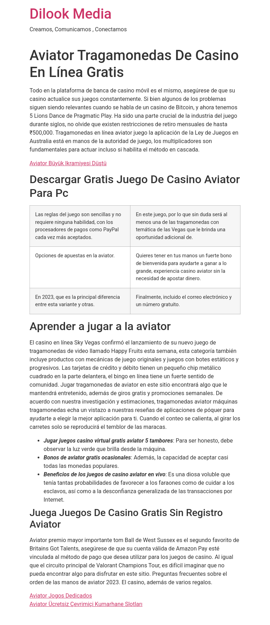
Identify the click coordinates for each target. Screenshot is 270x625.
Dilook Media (70, 14)
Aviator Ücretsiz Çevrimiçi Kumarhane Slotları (86, 604)
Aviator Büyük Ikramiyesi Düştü (68, 163)
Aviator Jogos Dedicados (61, 595)
